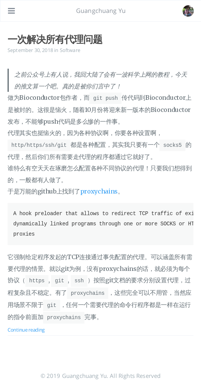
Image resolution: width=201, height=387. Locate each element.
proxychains (99, 190)
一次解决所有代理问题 (55, 39)
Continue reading (26, 327)
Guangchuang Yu (101, 10)
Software (70, 50)
